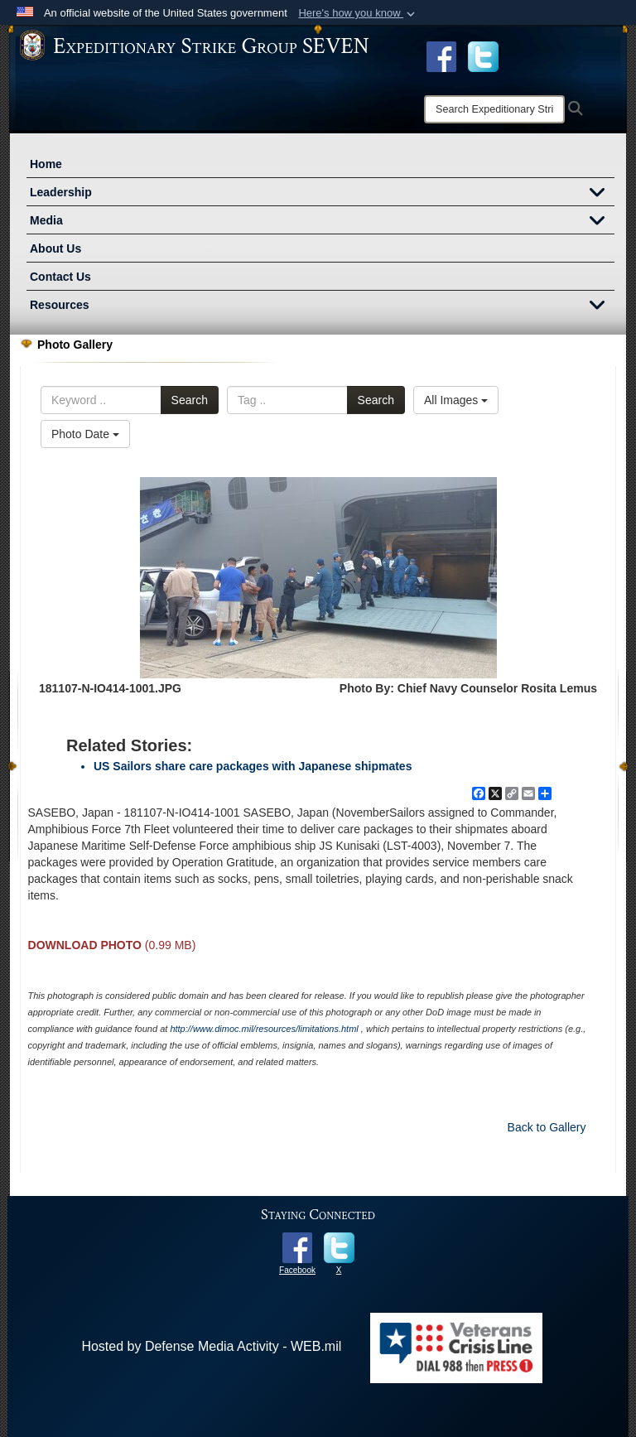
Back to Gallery (547, 1127)
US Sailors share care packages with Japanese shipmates (253, 766)
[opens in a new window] (483, 55)
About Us (55, 248)
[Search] (494, 109)
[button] (358, 13)
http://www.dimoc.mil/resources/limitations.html (264, 1029)
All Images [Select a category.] (456, 400)
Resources (322, 306)
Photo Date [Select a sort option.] (85, 434)
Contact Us (60, 276)
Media (322, 222)
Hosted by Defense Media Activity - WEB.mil (211, 1346)
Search (189, 400)
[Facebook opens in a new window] (441, 55)
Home (46, 164)
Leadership (322, 194)
